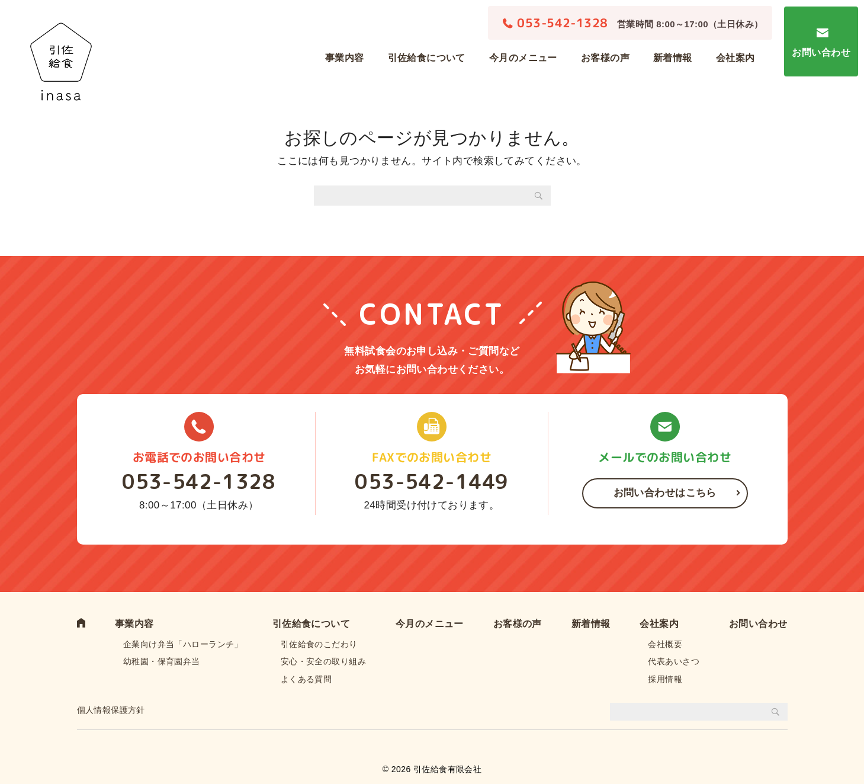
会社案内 (735, 58)
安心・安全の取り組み (323, 661)
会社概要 (665, 644)
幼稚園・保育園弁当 (161, 661)
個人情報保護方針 (111, 710)
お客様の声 (605, 58)
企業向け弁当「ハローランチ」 (183, 644)
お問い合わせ (821, 52)
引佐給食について (426, 58)
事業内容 (344, 58)
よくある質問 (306, 679)
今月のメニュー (523, 58)
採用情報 (665, 679)
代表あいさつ (673, 661)
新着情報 (672, 58)
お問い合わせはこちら (665, 492)
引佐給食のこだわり (319, 644)
